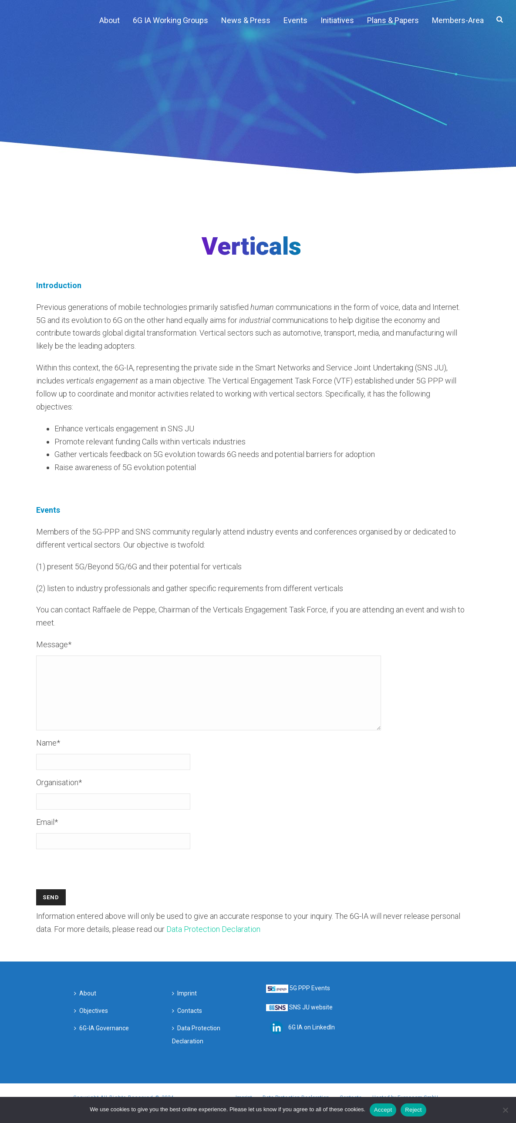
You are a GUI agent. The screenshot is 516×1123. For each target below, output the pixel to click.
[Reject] (505, 1110)
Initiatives (337, 20)
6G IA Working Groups (170, 20)
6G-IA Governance (101, 1041)
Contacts (187, 1023)
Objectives (91, 1023)
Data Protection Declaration (213, 942)
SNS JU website (311, 1020)
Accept (383, 1109)
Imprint (184, 1006)
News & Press (245, 20)
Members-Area (458, 20)
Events (295, 20)
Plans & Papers (393, 20)
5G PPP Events (310, 1001)
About (109, 20)
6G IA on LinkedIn (311, 1040)
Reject (413, 1109)
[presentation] (102, 885)
